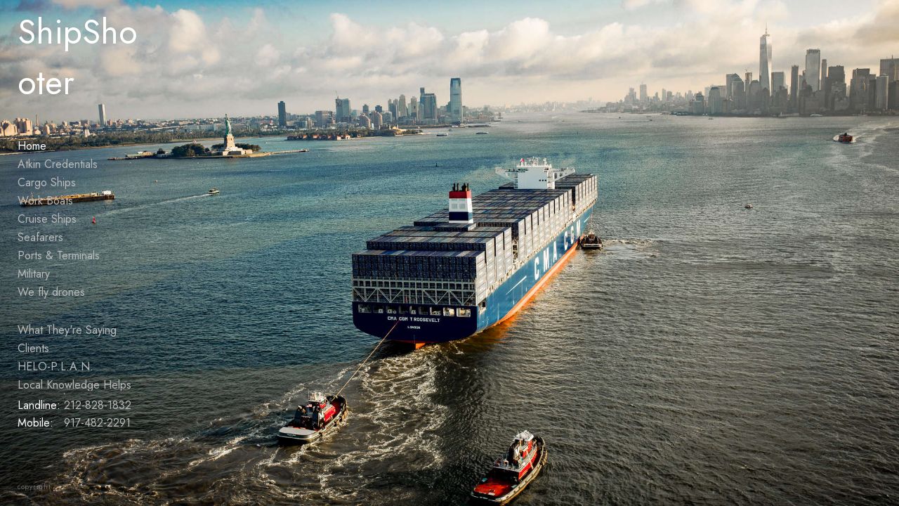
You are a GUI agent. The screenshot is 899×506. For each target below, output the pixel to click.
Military (34, 274)
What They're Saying (67, 330)
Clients (33, 348)
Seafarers (40, 237)
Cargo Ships (47, 182)
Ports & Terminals (59, 255)
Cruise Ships (47, 219)
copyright (34, 486)
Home (32, 146)
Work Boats (45, 201)
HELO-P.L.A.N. (55, 366)
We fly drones (51, 292)
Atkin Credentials (58, 164)
